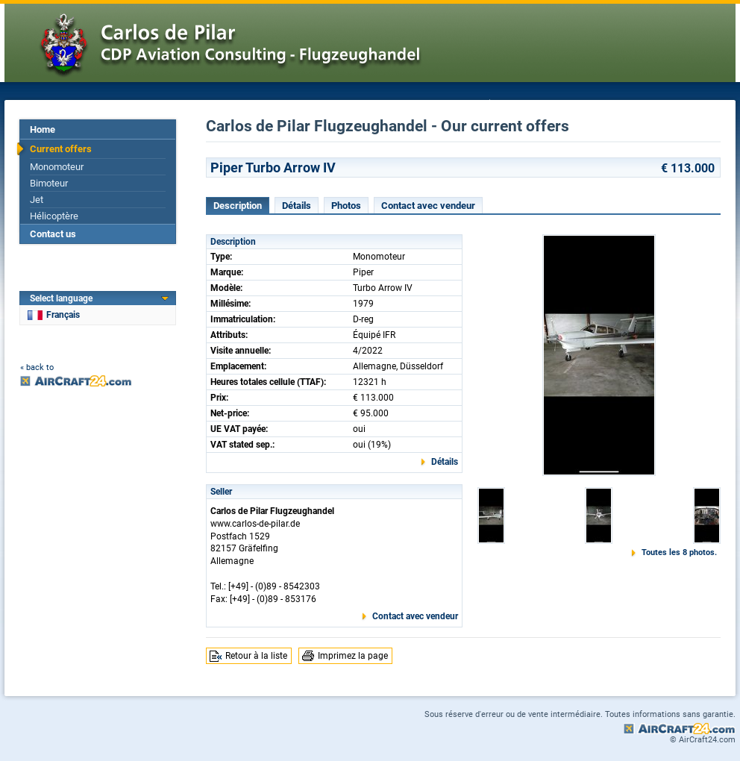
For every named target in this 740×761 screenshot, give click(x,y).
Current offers (61, 148)
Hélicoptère (54, 216)
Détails (296, 205)
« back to (37, 367)
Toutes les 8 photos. (679, 552)
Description (237, 205)
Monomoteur (57, 166)
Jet (36, 199)
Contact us (53, 233)
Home (42, 129)
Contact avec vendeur (428, 205)
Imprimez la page (353, 656)
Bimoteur (49, 183)
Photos (346, 205)
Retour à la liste (256, 656)
